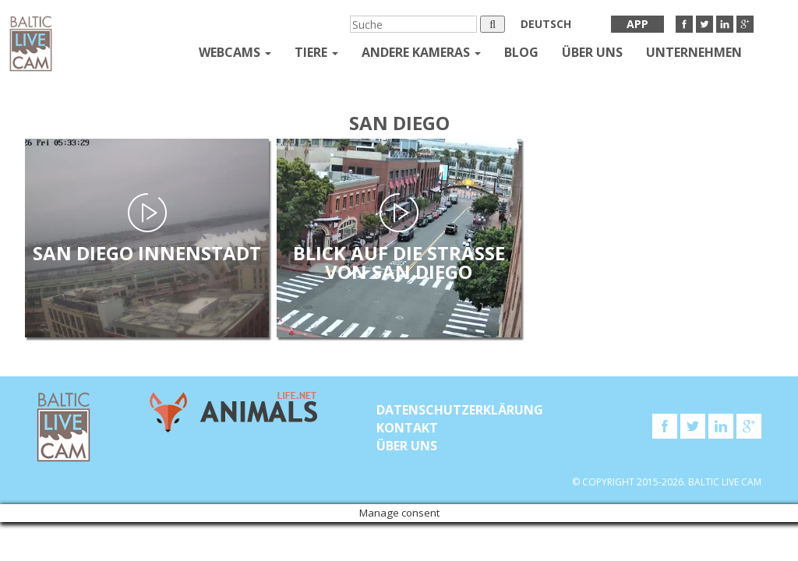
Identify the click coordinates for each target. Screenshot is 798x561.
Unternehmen (694, 52)
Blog (521, 52)
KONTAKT (407, 427)
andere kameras (421, 52)
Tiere (316, 52)
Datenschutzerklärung (459, 409)
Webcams (235, 52)
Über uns (592, 52)
